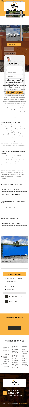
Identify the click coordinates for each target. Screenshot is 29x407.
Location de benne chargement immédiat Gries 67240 (14, 350)
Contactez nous (10, 53)
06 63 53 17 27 (18, 1)
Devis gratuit (9, 49)
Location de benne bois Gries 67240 (24, 364)
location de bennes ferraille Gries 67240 (24, 349)
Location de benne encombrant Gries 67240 (5, 349)
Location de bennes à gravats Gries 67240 (14, 358)
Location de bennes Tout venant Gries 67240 (14, 365)
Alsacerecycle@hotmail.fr (15, 396)
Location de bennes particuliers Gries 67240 (5, 364)
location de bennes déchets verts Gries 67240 (23, 357)
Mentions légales (23, 403)
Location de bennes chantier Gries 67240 (5, 357)
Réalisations (13, 45)
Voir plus (14, 328)
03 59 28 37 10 (6, 1)
